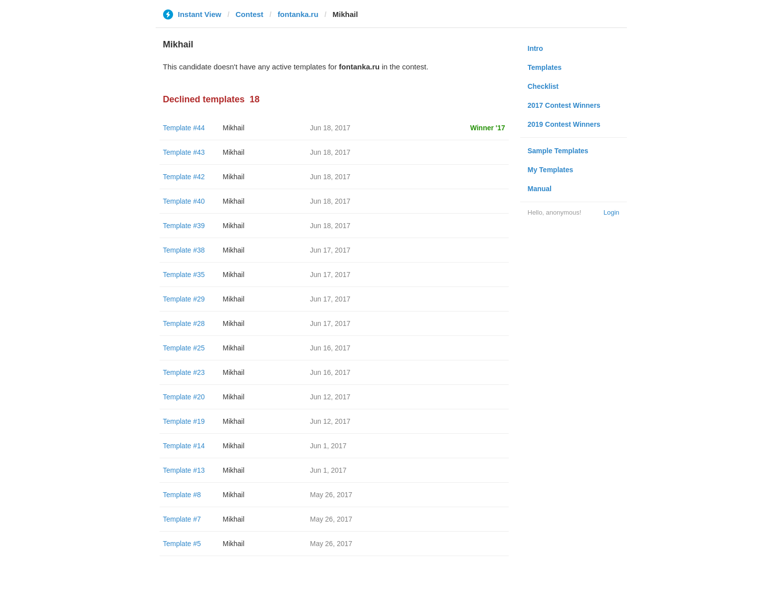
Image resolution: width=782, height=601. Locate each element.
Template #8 (182, 495)
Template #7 (182, 519)
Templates (545, 67)
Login (611, 212)
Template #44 (184, 128)
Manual (540, 189)
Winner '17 (487, 128)
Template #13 (184, 470)
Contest (249, 14)
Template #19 (184, 421)
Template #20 (184, 397)
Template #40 (184, 201)
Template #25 (184, 348)
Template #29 (184, 299)
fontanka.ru (298, 14)
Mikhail (234, 128)
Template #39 (184, 226)
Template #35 (184, 275)
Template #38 (184, 250)
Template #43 (184, 152)
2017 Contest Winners (564, 105)
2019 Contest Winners (564, 124)
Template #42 (184, 177)
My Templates (551, 170)
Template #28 (184, 323)
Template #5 (182, 544)
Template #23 (184, 372)
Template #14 (184, 446)
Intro (535, 48)
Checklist (543, 86)
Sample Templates (558, 151)
